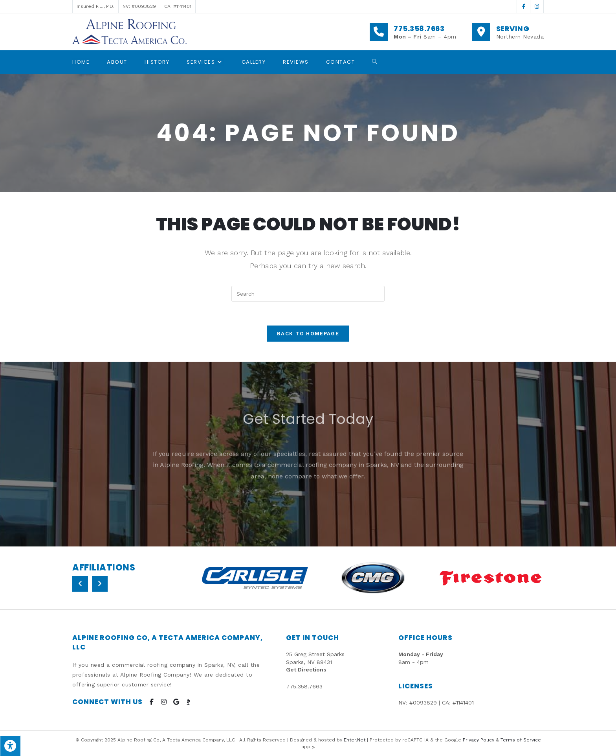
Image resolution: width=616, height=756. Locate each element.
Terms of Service (520, 740)
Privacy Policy (478, 740)
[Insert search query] (308, 294)
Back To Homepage (308, 334)
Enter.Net (354, 740)
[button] (80, 584)
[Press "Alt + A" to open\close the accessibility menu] (10, 746)
